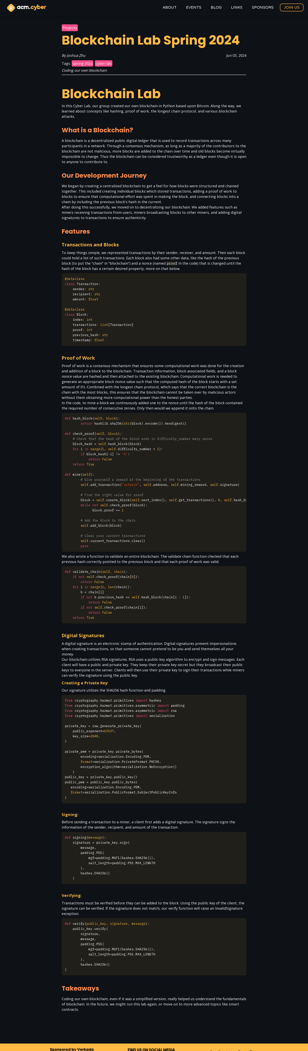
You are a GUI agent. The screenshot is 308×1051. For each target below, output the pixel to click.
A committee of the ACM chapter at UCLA (154, 1042)
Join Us (292, 7)
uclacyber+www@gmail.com (233, 1020)
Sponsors (263, 8)
